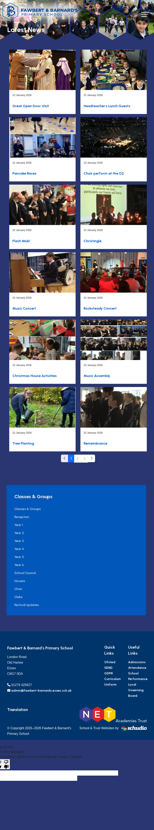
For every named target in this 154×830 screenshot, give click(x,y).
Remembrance (95, 443)
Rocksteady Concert (100, 308)
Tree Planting (23, 443)
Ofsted (127, 662)
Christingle (92, 241)
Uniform (128, 684)
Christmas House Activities (34, 376)
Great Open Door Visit (30, 106)
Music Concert (24, 308)
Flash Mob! (21, 241)
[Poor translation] (6, 764)
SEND (126, 668)
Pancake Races (24, 173)
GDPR (126, 673)
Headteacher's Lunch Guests (107, 106)
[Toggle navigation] (145, 14)
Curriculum (130, 679)
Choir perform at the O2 (104, 173)
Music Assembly (97, 376)
